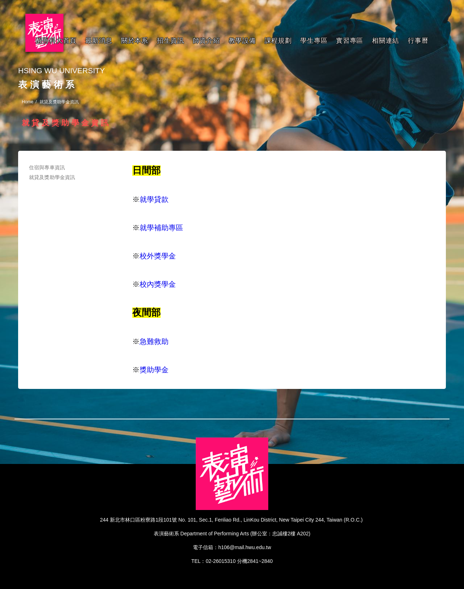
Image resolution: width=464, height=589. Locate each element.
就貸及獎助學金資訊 (52, 177)
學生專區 (313, 40)
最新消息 (98, 40)
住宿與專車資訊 (47, 167)
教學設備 (242, 40)
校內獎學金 (158, 284)
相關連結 (385, 40)
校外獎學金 (158, 256)
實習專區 (349, 40)
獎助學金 (154, 370)
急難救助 (154, 341)
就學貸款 (154, 199)
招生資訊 (170, 40)
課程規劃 (278, 40)
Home (27, 101)
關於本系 (134, 40)
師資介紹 (206, 40)
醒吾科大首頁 (56, 40)
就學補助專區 (161, 228)
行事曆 (418, 40)
